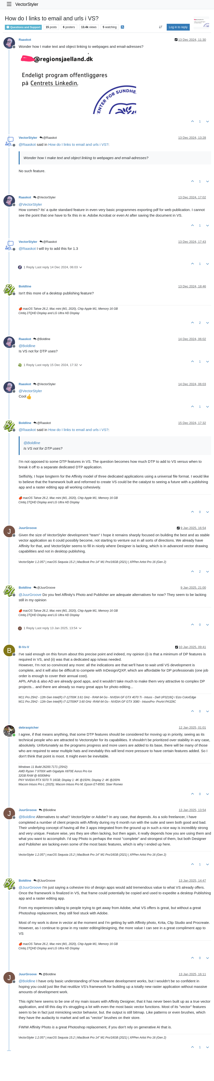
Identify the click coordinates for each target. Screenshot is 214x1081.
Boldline (25, 286)
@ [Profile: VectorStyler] (30, 204)
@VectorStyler (44, 197)
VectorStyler (26, 4)
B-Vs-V (24, 647)
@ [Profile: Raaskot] (27, 144)
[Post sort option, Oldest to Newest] (160, 27)
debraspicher (29, 727)
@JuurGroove (44, 587)
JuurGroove (28, 528)
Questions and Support (23, 27)
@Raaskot (48, 137)
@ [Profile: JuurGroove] (30, 595)
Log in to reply (178, 27)
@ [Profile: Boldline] (27, 346)
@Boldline (41, 339)
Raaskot (25, 39)
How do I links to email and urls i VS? (78, 144)
